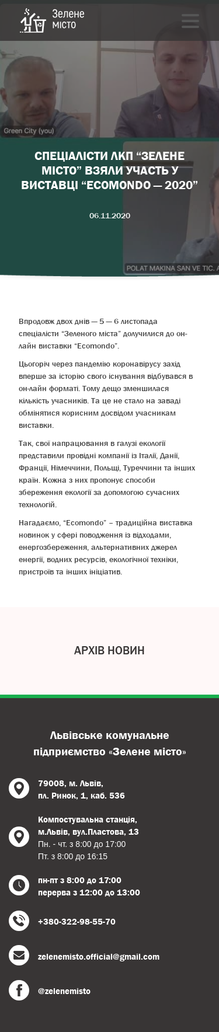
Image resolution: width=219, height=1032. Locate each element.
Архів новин (109, 650)
